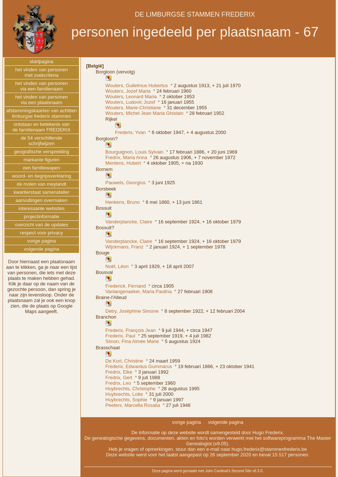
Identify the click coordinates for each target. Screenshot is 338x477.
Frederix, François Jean (131, 330)
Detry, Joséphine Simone (132, 311)
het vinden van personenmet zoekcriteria (41, 72)
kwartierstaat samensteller (41, 192)
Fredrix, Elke (119, 372)
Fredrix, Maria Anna (126, 157)
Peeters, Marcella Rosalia (133, 405)
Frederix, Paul (120, 336)
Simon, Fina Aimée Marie (132, 341)
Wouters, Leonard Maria (131, 96)
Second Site (241, 471)
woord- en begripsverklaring (41, 176)
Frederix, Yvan (130, 132)
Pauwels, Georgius (126, 182)
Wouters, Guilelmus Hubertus (137, 85)
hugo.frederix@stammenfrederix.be (269, 449)
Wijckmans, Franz (125, 247)
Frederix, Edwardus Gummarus (139, 366)
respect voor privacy (41, 233)
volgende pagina (41, 249)
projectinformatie (41, 216)
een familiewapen (41, 168)
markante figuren (42, 159)
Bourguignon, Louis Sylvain (135, 152)
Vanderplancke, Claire (129, 221)
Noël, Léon (117, 266)
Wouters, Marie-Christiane (133, 107)
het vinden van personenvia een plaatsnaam (41, 99)
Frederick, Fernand (126, 286)
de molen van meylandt (41, 184)
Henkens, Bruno (123, 202)
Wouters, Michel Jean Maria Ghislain (144, 113)
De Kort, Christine (125, 361)
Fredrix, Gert (119, 377)
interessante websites (41, 208)
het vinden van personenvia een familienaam (41, 86)
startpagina (41, 61)
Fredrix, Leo (118, 383)
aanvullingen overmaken (41, 200)
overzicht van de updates (41, 224)
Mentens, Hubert (123, 163)
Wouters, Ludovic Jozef (130, 102)
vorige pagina (41, 241)
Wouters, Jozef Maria (128, 91)
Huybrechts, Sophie (126, 399)
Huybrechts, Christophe (131, 388)
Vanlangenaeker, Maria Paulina (139, 291)
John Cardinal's (218, 471)
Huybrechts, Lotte (124, 394)
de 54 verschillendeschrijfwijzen (41, 140)
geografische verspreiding (41, 151)
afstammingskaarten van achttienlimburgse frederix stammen (41, 113)
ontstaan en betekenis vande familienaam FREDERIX (42, 127)
